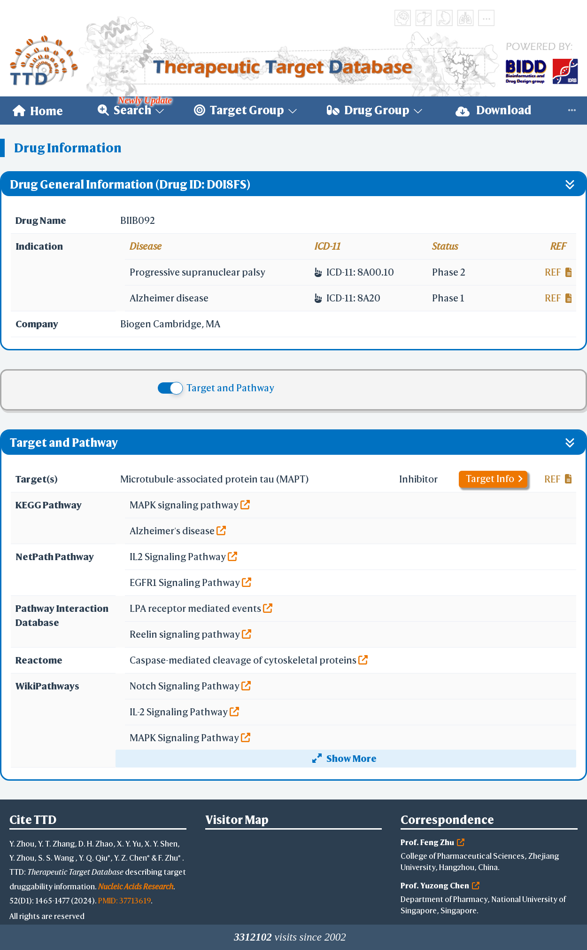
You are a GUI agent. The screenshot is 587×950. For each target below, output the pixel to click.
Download (494, 110)
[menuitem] (38, 110)
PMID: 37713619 (124, 900)
